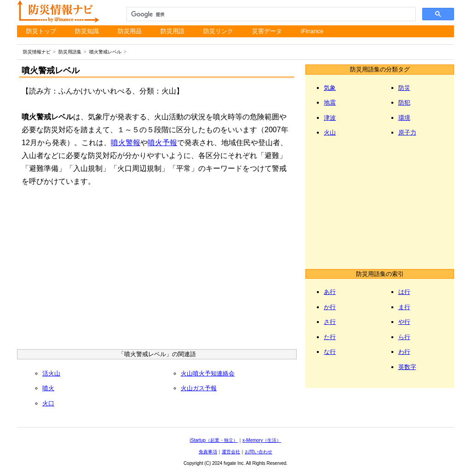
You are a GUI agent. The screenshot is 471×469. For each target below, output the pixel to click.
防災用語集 (69, 51)
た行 (330, 337)
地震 (330, 102)
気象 (330, 87)
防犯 (404, 102)
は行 (404, 291)
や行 (404, 321)
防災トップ (41, 31)
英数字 (407, 366)
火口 (48, 403)
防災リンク (218, 31)
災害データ (267, 31)
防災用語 (172, 31)
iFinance (312, 31)
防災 (404, 87)
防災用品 (130, 31)
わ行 (404, 351)
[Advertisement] (157, 270)
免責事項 (208, 451)
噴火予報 (162, 143)
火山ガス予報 (199, 388)
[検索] (270, 14)
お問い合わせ (258, 451)
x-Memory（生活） (261, 440)
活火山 (51, 373)
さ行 (330, 321)
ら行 (404, 337)
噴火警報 (125, 143)
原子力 (407, 132)
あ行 (330, 291)
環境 (404, 117)
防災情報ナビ (37, 51)
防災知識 (87, 31)
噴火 (48, 388)
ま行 (404, 307)
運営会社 (231, 451)
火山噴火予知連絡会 (208, 373)
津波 (330, 117)
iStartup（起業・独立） (214, 440)
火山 (330, 132)
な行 (330, 351)
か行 (330, 307)
